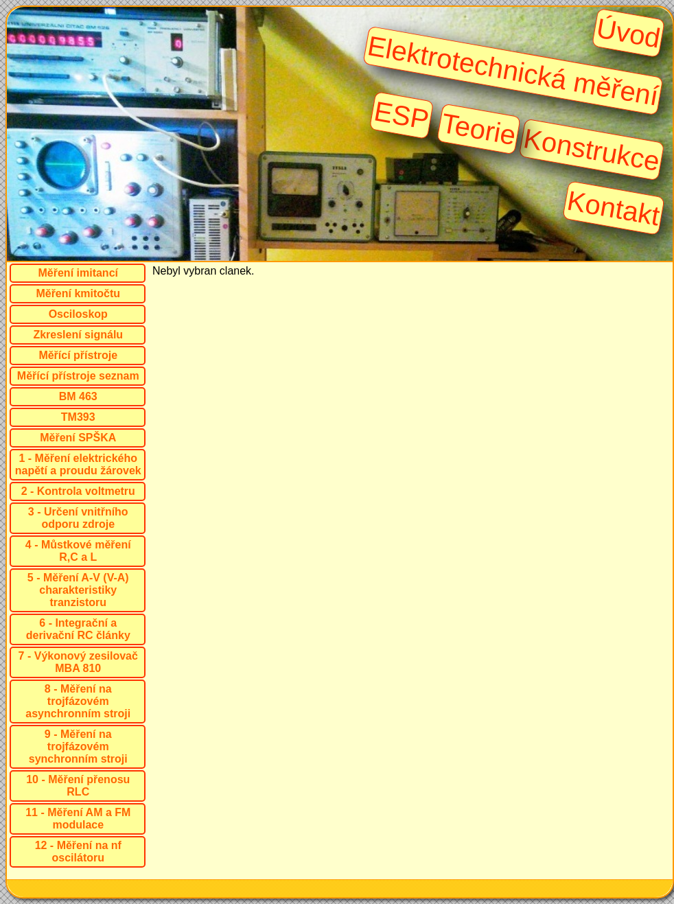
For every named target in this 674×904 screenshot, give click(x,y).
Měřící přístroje (77, 355)
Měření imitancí (78, 273)
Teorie (478, 129)
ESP (401, 115)
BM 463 (78, 396)
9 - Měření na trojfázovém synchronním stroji (78, 746)
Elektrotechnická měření (512, 70)
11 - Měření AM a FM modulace (77, 819)
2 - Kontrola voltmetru (78, 491)
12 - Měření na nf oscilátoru (78, 851)
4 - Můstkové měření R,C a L (78, 551)
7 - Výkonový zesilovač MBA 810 (78, 662)
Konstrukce (592, 149)
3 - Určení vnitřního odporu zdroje (78, 518)
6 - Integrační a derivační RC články (78, 629)
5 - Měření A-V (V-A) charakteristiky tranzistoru (78, 590)
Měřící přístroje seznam (78, 376)
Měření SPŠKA (78, 437)
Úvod (628, 33)
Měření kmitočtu (78, 293)
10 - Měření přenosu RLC (78, 786)
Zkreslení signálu (78, 334)
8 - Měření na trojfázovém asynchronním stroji (77, 701)
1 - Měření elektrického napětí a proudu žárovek (78, 464)
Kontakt (614, 208)
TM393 (78, 417)
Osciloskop (78, 314)
